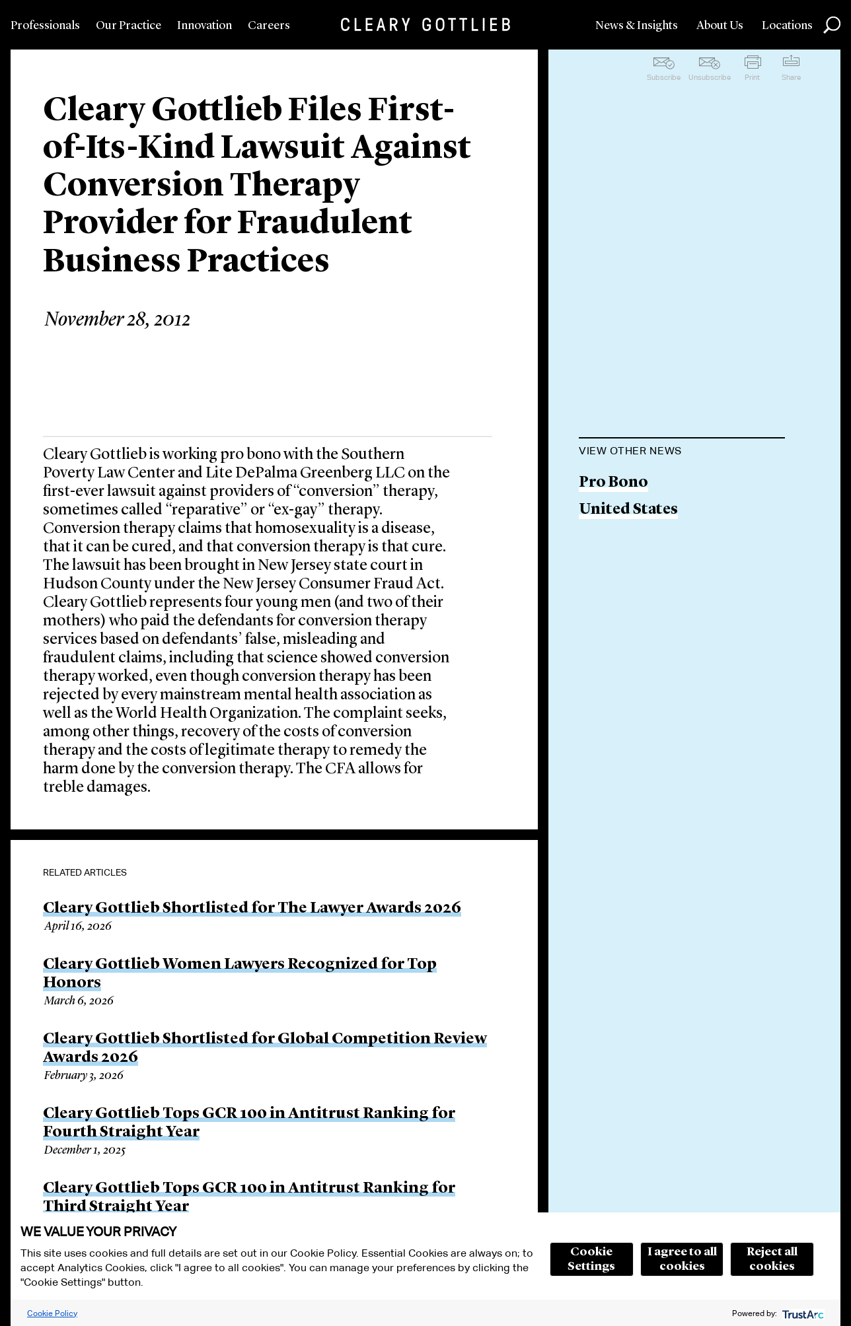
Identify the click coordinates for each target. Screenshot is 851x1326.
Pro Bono (613, 483)
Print (752, 77)
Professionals (45, 26)
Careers (269, 26)
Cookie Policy (52, 1313)
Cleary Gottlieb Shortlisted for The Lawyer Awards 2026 (252, 909)
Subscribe (664, 77)
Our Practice (128, 26)
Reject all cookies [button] (772, 1259)
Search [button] (831, 25)
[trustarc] (802, 1313)
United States (628, 510)
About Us (719, 26)
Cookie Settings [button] (591, 1259)
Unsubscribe (709, 77)
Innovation (204, 26)
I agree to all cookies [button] (682, 1259)
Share (791, 77)
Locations (787, 26)
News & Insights (636, 26)
